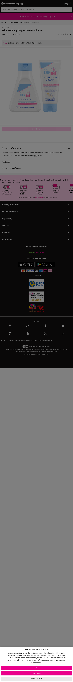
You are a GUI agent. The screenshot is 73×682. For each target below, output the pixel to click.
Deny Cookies (36, 673)
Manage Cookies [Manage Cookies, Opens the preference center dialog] (36, 679)
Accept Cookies (36, 668)
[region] (36, 664)
